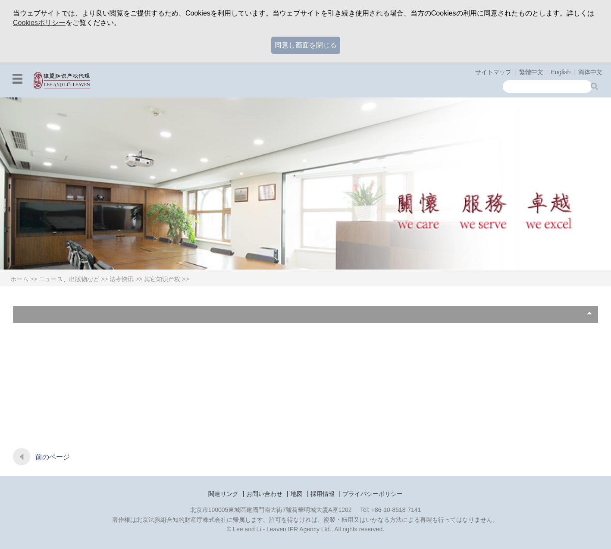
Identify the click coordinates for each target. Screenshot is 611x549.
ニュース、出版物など (69, 279)
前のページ (52, 457)
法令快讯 (122, 279)
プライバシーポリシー (372, 493)
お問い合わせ (264, 493)
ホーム (19, 279)
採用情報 (322, 493)
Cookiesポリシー (39, 22)
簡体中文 (590, 72)
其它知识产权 (162, 279)
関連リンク (223, 493)
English (560, 72)
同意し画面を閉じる (306, 45)
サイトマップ (493, 72)
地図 (297, 493)
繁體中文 (531, 72)
